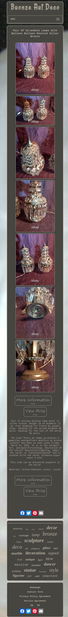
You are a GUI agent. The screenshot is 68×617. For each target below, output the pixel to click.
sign (14, 536)
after (27, 529)
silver (33, 529)
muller (50, 542)
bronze (50, 534)
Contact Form (35, 592)
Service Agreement (35, 601)
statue (30, 570)
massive (21, 565)
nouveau (17, 528)
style (54, 570)
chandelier (36, 565)
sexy (19, 559)
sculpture (34, 540)
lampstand (49, 576)
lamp (35, 535)
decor (52, 527)
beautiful (42, 571)
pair (29, 575)
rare (55, 548)
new (49, 558)
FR (38, 605)
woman (16, 571)
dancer (50, 564)
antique (30, 559)
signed (53, 553)
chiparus (35, 548)
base (19, 542)
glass (46, 548)
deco (17, 547)
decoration (35, 552)
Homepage (35, 587)
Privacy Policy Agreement (35, 596)
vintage (24, 535)
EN (32, 605)
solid (37, 576)
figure (40, 560)
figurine (18, 575)
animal (41, 529)
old (26, 548)
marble (16, 553)
